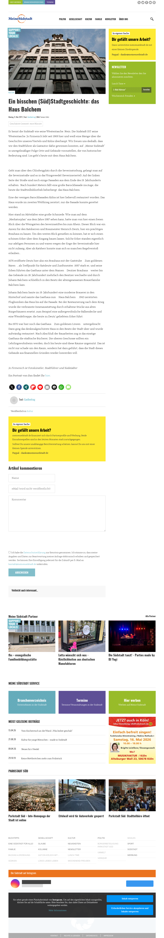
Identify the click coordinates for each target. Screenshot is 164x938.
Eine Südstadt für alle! (20, 844)
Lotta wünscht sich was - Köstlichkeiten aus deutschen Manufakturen (76, 659)
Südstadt (133, 849)
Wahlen (131, 838)
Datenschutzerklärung (34, 552)
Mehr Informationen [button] (57, 910)
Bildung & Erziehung (19, 855)
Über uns (123, 19)
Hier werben (15, 2)
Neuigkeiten (74, 844)
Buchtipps (13, 838)
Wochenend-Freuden (122, 96)
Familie (98, 19)
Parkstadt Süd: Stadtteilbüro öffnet (129, 816)
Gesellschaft (75, 19)
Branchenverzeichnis (33, 2)
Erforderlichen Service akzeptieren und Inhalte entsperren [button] (129, 910)
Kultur (88, 19)
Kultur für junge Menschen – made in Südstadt (44, 740)
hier (47, 375)
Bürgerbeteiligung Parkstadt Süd (108, 845)
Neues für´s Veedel (30, 749)
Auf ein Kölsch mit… (49, 855)
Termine (50, 2)
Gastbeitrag (31, 117)
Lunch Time (117, 83)
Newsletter (110, 19)
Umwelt (102, 852)
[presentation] (32, 542)
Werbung (132, 855)
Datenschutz (92, 936)
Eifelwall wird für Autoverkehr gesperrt (81, 816)
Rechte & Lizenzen (72, 936)
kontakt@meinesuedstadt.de (22, 564)
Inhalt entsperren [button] (130, 898)
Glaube (42, 844)
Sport (131, 844)
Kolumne (42, 849)
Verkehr (102, 858)
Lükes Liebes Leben (48, 861)
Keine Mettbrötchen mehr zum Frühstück (41, 758)
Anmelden (146, 90)
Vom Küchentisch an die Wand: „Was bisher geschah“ (47, 731)
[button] (12, 387)
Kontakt (54, 936)
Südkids (12, 861)
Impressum (108, 936)
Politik (62, 19)
